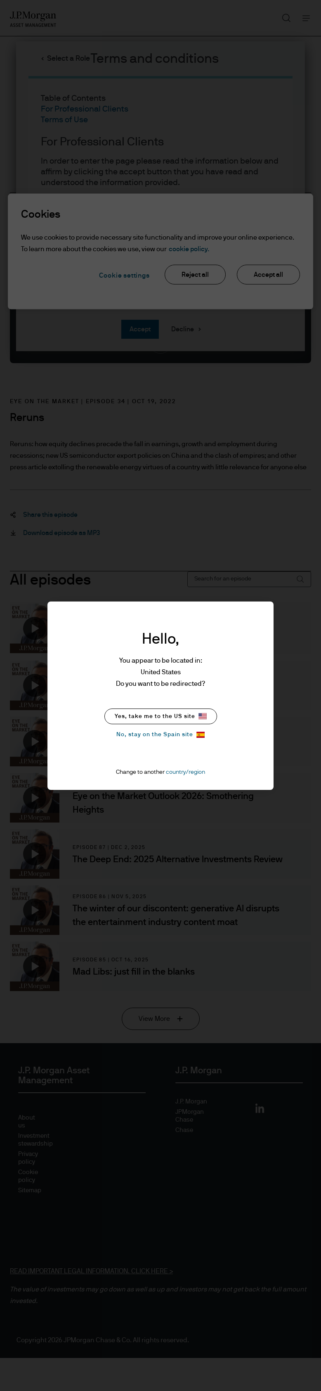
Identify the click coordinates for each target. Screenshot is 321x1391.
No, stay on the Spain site (160, 735)
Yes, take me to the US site (161, 716)
